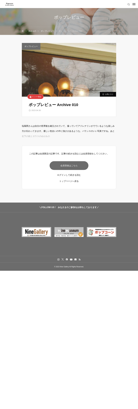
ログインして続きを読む (69, 176)
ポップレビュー (31, 46)
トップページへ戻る (69, 182)
